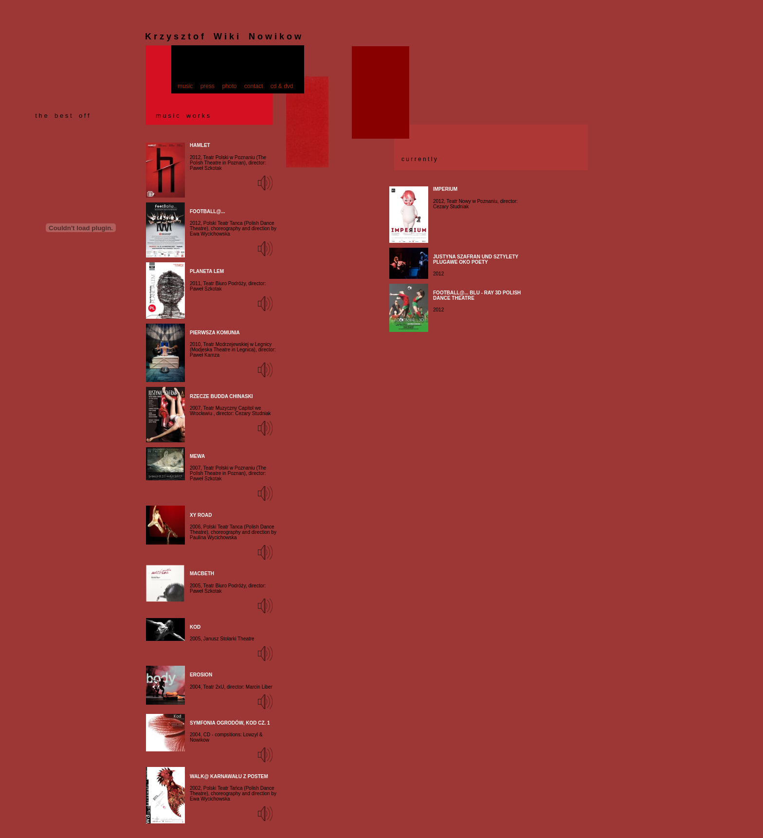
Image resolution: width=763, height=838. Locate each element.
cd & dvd (282, 86)
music (185, 86)
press (207, 86)
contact (253, 86)
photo (229, 86)
